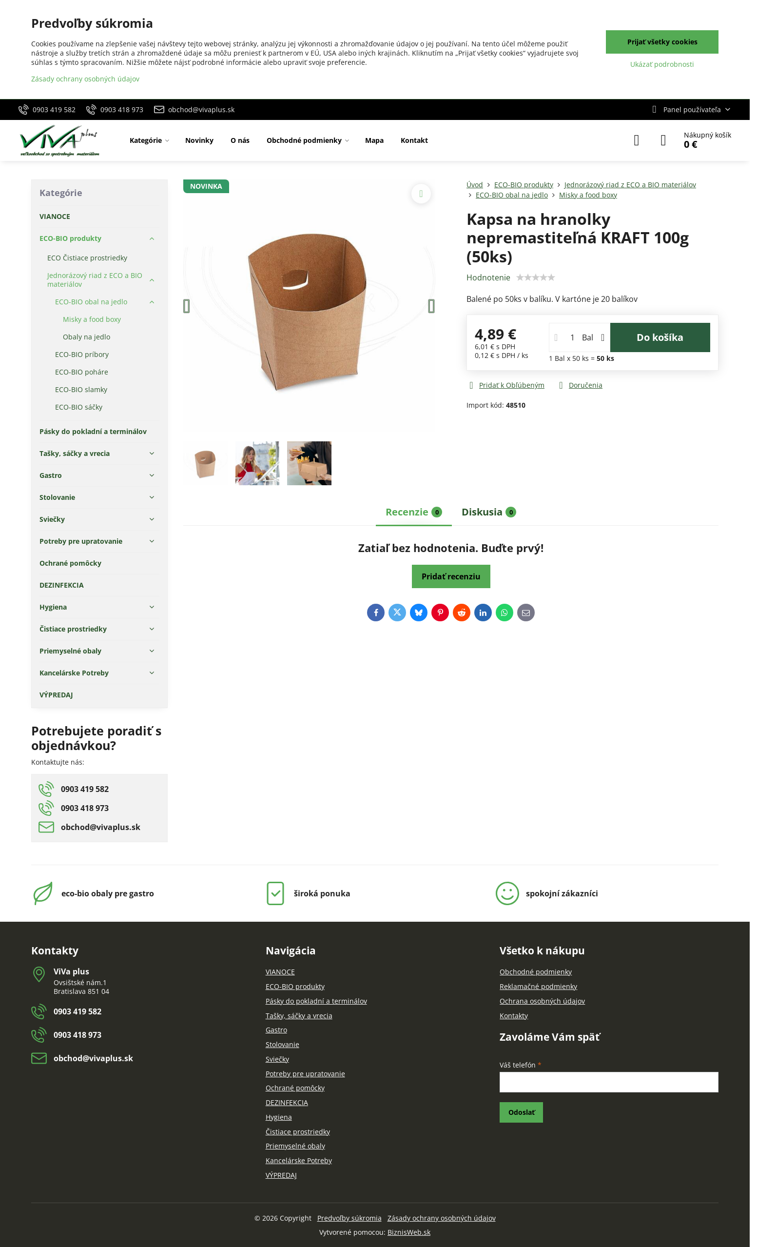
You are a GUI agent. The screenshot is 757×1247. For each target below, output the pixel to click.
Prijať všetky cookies (662, 41)
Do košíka (660, 337)
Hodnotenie (488, 277)
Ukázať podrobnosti (662, 64)
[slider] (535, 277)
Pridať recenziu (451, 576)
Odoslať (521, 1112)
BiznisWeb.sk (409, 1232)
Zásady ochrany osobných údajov (442, 1218)
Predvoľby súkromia (349, 1218)
